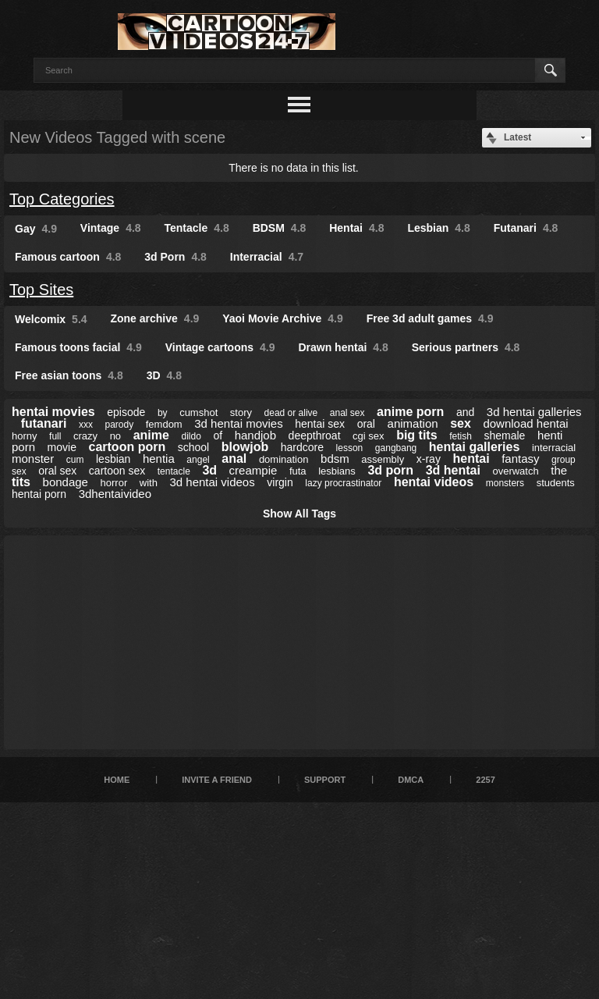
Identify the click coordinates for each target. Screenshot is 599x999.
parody (119, 424)
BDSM (280, 228)
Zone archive (154, 318)
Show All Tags (299, 513)
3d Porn (175, 257)
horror (114, 483)
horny (24, 436)
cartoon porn (127, 446)
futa (298, 471)
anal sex (347, 412)
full (55, 436)
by (163, 412)
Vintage (110, 228)
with (149, 483)
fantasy (520, 458)
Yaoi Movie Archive (282, 318)
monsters (505, 483)
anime (151, 435)
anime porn (410, 411)
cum (75, 459)
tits (21, 482)
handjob (255, 435)
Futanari (526, 228)
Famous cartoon (68, 257)
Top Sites (41, 289)
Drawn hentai (343, 347)
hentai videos (433, 482)
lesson (349, 448)
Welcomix (51, 319)
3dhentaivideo (115, 493)
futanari (44, 423)
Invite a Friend (217, 779)
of (217, 435)
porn (23, 446)
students (556, 483)
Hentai (356, 228)
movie (62, 447)
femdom (164, 424)
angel (197, 459)
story (241, 412)
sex (460, 423)
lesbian (113, 459)
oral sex (57, 470)
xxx (86, 424)
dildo (190, 436)
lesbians (337, 471)
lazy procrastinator (343, 483)
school (193, 447)
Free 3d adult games (430, 318)
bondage (65, 482)
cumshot (198, 412)
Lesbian (438, 228)
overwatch (515, 471)
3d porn (390, 470)
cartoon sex (117, 470)
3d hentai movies (238, 423)
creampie (253, 470)
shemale (504, 435)
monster (33, 458)
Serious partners (466, 347)
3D (164, 375)
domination (284, 459)
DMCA (411, 779)
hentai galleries (474, 446)
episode (126, 412)
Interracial (266, 257)
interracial (554, 447)
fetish (460, 436)
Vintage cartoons (220, 347)
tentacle (174, 471)
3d (209, 470)
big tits (416, 435)
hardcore (302, 447)
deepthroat (315, 435)
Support (325, 779)
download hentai (525, 423)
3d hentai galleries (534, 411)
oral (366, 424)
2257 (485, 779)
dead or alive (291, 412)
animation (413, 423)
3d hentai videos (211, 482)
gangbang (395, 448)
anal (234, 458)
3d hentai (453, 470)
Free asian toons (69, 375)
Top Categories (62, 199)
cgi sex (368, 436)
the (559, 470)
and (465, 412)
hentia (159, 458)
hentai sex (320, 424)
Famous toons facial (78, 347)
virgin (279, 482)
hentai (470, 458)
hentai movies (53, 411)
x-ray (428, 459)
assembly (382, 459)
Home (116, 779)
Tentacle (197, 228)
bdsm (335, 458)
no (115, 436)
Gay (36, 228)
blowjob (245, 446)
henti (550, 435)
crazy (85, 436)
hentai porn (39, 494)
